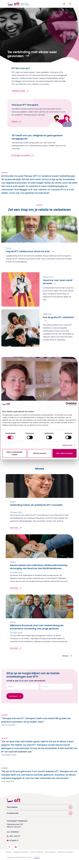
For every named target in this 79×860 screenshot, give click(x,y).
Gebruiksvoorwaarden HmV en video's (19, 857)
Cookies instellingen (36, 852)
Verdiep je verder (20, 91)
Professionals (39, 813)
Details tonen (67, 445)
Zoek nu (16, 121)
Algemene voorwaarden (65, 852)
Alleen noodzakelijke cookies (14, 453)
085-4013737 (14, 836)
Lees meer (15, 527)
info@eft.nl (13, 840)
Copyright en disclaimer (20, 852)
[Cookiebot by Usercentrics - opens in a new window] (67, 403)
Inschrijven (13, 696)
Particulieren (39, 807)
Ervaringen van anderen (23, 155)
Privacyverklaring (50, 852)
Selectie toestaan (39, 453)
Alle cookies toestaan (64, 453)
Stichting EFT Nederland (17, 821)
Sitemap (8, 852)
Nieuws (67, 656)
